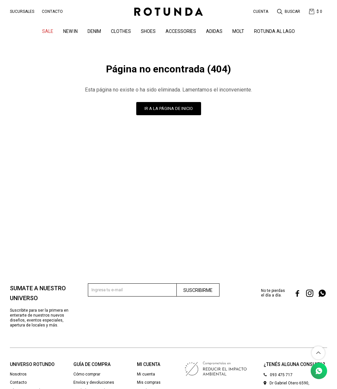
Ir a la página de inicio (168, 108)
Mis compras (149, 382)
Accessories (181, 31)
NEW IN (70, 31)
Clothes (121, 31)
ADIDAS (214, 31)
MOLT (238, 31)
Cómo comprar (86, 374)
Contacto (52, 11)
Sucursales (22, 11)
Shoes (148, 31)
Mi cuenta (146, 374)
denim (94, 31)
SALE (47, 31)
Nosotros (18, 374)
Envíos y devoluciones (93, 382)
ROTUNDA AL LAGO (274, 31)
